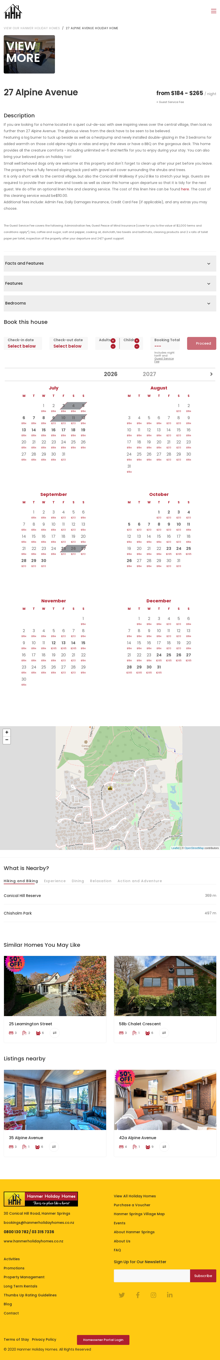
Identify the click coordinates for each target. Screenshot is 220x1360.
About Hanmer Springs (134, 1232)
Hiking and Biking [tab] (21, 880)
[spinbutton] (107, 346)
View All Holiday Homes (135, 1196)
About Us (122, 1241)
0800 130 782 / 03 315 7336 (29, 1231)
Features (14, 283)
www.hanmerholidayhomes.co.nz (33, 1241)
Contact (11, 1313)
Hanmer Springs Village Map (139, 1213)
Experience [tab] (55, 880)
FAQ (117, 1250)
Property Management (24, 1277)
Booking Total (165, 340)
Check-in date (21, 340)
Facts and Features (24, 263)
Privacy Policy (44, 1339)
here (185, 189)
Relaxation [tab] (101, 880)
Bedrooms (15, 303)
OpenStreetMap (194, 848)
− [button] (6, 740)
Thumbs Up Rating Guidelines (30, 1295)
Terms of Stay (16, 1339)
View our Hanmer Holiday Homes (32, 28)
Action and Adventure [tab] (140, 880)
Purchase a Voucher (132, 1205)
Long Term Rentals (20, 1286)
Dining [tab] (78, 880)
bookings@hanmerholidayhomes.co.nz (39, 1222)
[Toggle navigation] (213, 11)
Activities (12, 1259)
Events (119, 1223)
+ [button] (6, 733)
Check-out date (68, 340)
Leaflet (175, 848)
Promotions (14, 1268)
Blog (8, 1304)
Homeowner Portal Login (103, 1339)
